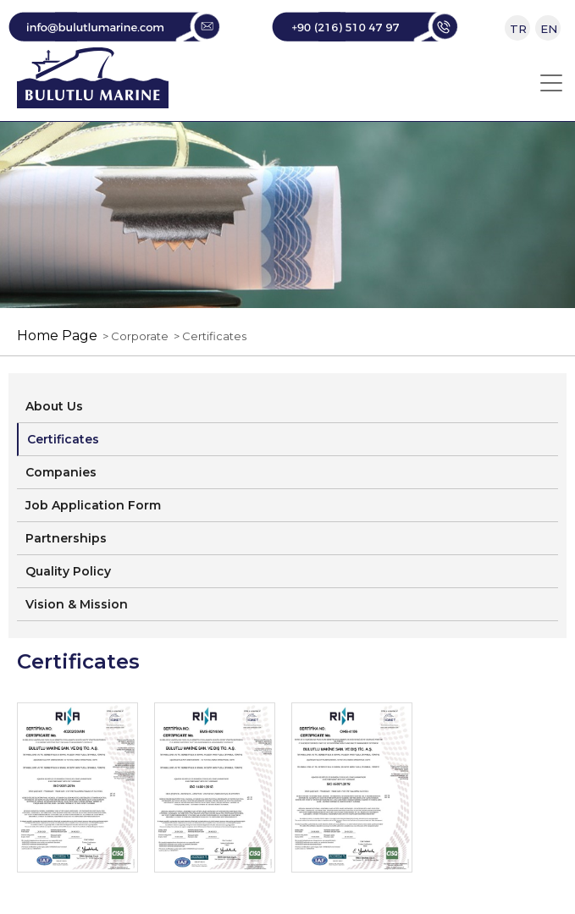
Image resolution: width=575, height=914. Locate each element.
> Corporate (133, 336)
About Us (54, 406)
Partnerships (66, 538)
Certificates (63, 439)
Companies (61, 472)
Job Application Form (93, 505)
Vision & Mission (76, 604)
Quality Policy (68, 571)
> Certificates (207, 336)
